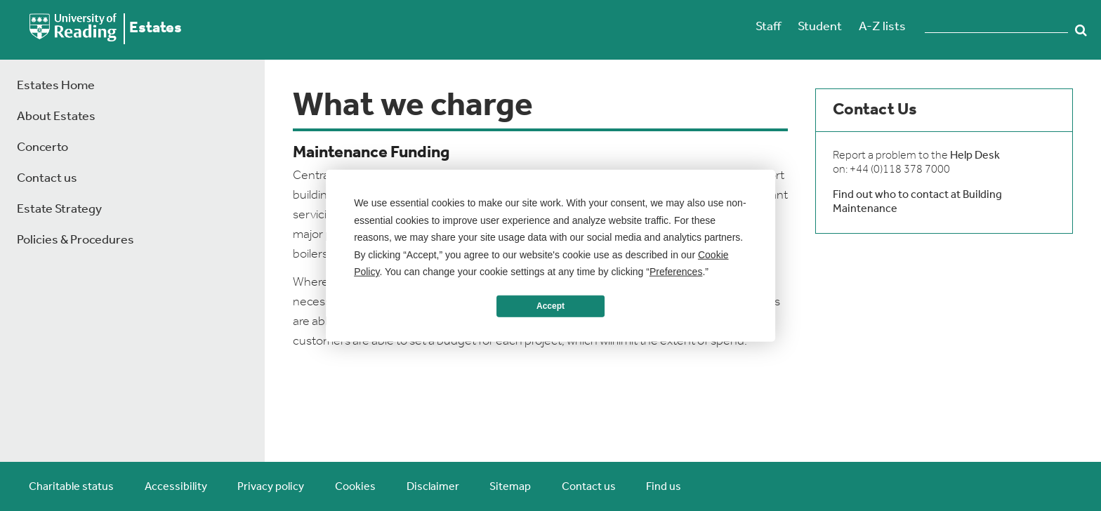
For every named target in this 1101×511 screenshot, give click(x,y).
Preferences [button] (676, 271)
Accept (550, 306)
